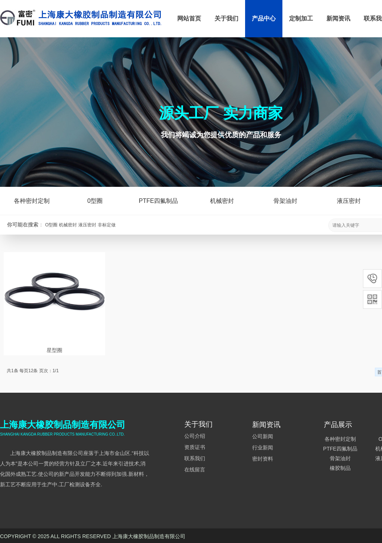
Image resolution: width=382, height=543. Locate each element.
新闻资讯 (338, 18)
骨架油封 (285, 201)
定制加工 (301, 18)
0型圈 (95, 201)
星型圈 (54, 350)
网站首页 (189, 18)
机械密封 (68, 224)
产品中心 (264, 18)
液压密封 (87, 224)
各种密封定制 (32, 201)
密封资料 (262, 459)
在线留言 (194, 470)
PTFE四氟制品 (158, 201)
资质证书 (194, 447)
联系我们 (194, 458)
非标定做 (107, 224)
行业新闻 (262, 448)
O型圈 (51, 224)
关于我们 (226, 18)
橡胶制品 (340, 468)
